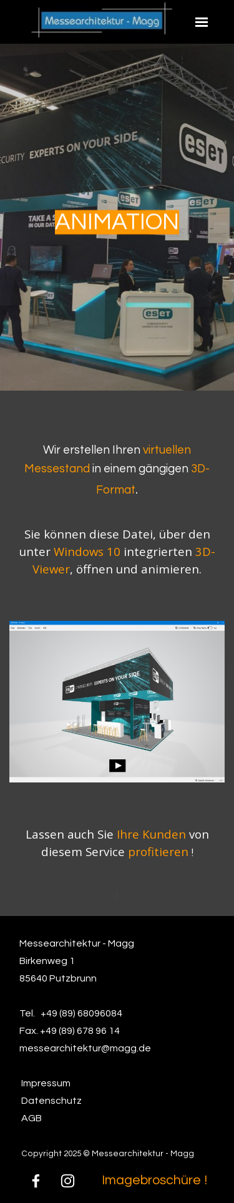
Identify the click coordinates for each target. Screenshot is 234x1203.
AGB (31, 1118)
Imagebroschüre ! (154, 1180)
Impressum (46, 1083)
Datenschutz (51, 1101)
